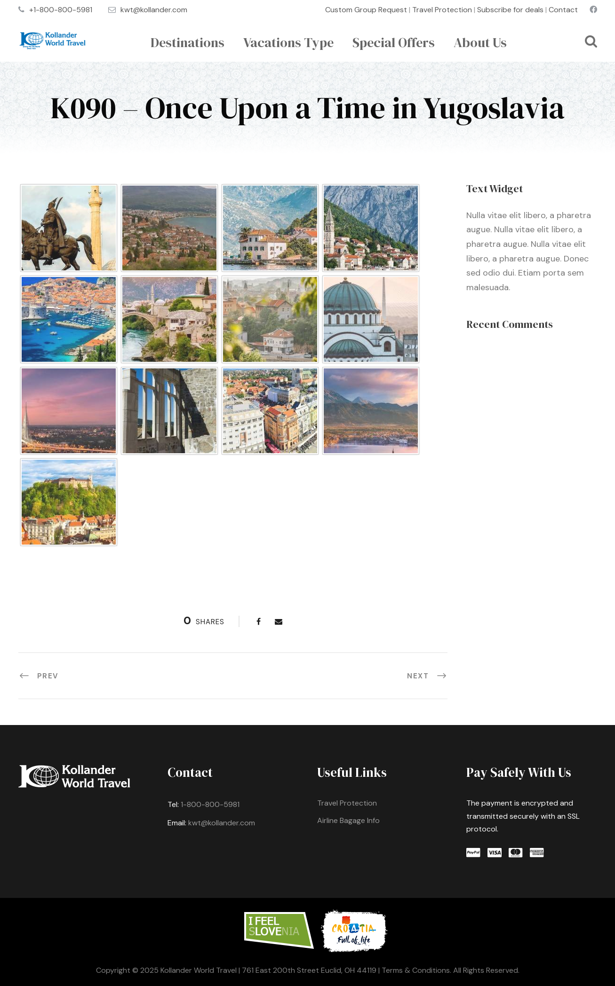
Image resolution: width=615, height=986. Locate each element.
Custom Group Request (366, 10)
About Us (480, 42)
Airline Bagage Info (348, 820)
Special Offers (393, 42)
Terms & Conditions (416, 970)
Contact (563, 10)
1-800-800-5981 (210, 804)
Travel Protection (442, 10)
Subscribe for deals (510, 10)
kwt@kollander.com (153, 10)
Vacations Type (288, 42)
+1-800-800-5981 (60, 10)
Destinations (187, 42)
